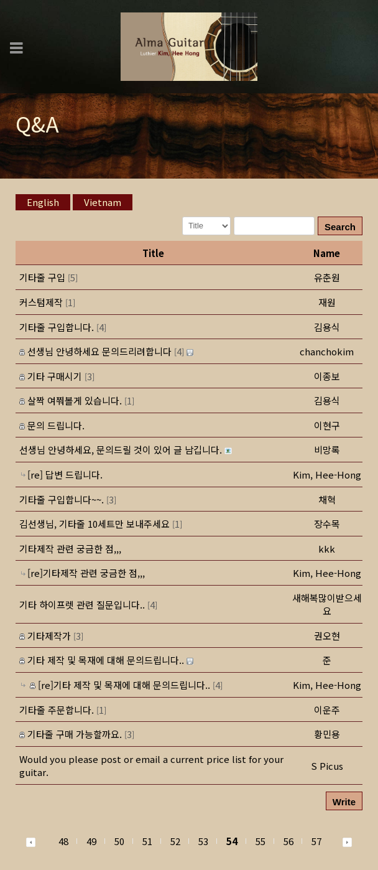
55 (260, 841)
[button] (327, 277)
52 (175, 841)
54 (231, 841)
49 (91, 841)
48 (63, 841)
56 (288, 841)
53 (203, 841)
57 (316, 841)
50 (119, 841)
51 (147, 841)
